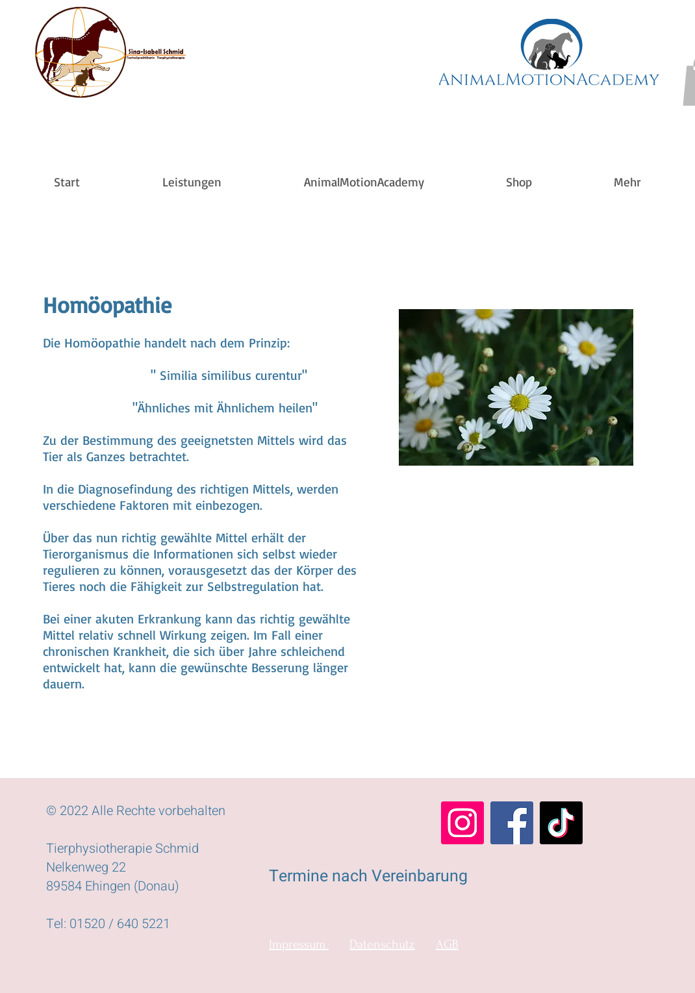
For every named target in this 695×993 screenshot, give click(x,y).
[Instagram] (462, 822)
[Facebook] (511, 822)
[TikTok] (561, 822)
